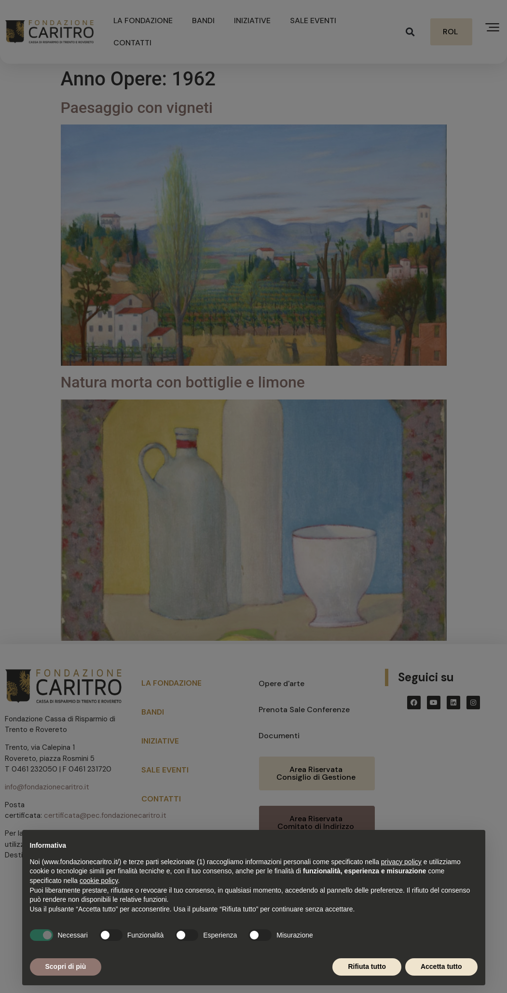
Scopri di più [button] (65, 966)
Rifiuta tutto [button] (367, 966)
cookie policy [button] (99, 880)
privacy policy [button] (401, 862)
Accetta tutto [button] (441, 966)
